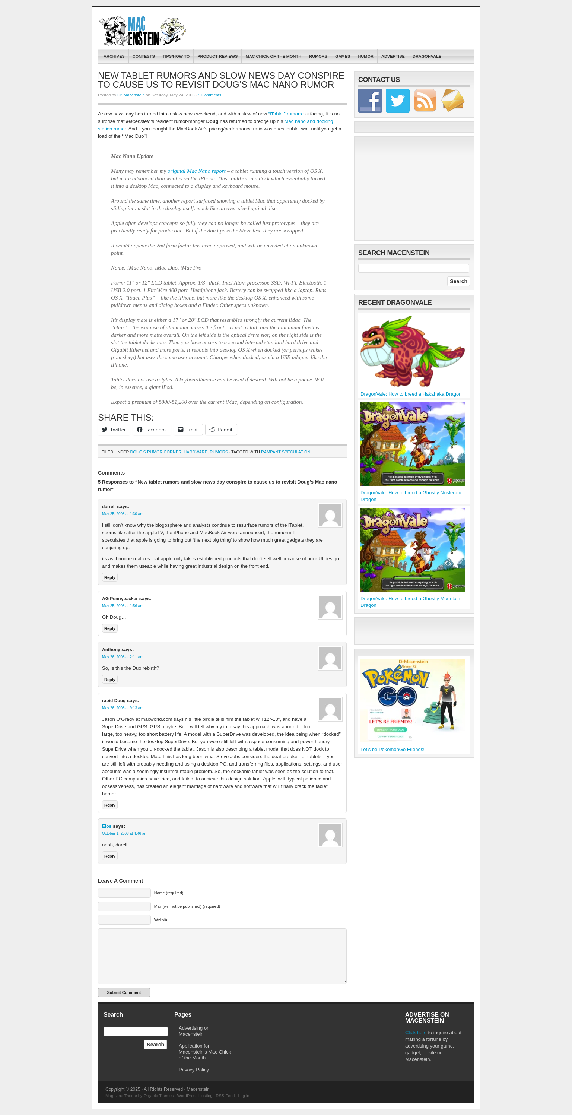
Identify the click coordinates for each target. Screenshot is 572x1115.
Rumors (318, 56)
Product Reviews (217, 56)
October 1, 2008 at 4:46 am (124, 834)
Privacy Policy (194, 1070)
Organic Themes (159, 1095)
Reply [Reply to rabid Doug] (109, 805)
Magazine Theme (121, 1095)
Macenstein (143, 31)
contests (144, 56)
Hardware (195, 452)
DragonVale (427, 56)
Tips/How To (176, 56)
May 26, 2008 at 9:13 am (122, 708)
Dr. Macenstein (130, 95)
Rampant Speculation (286, 452)
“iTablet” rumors (285, 114)
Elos (106, 826)
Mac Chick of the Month (273, 56)
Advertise (393, 56)
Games (342, 56)
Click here (416, 1032)
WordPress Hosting (195, 1095)
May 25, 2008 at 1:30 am (122, 514)
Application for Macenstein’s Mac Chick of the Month (205, 1052)
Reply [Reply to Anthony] (109, 679)
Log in (243, 1095)
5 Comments (209, 95)
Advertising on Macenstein (194, 1031)
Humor (366, 56)
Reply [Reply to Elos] (109, 856)
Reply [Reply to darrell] (109, 577)
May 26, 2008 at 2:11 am (122, 657)
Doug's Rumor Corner (155, 452)
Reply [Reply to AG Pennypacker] (109, 628)
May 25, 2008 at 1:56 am (122, 606)
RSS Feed (225, 1095)
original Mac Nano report (197, 171)
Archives (114, 56)
